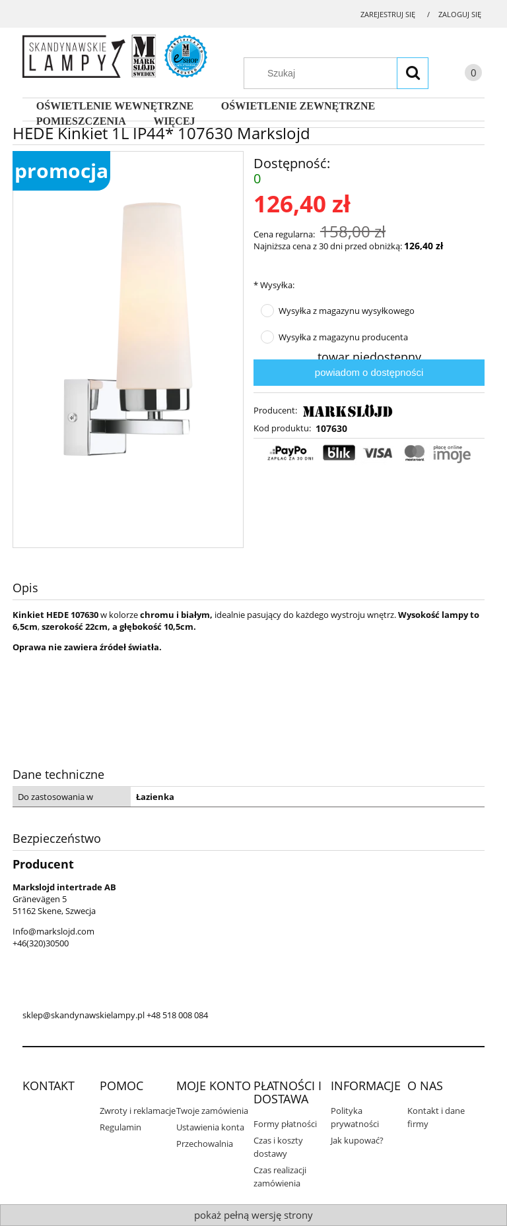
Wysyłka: (274, 285)
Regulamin (120, 1127)
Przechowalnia (204, 1143)
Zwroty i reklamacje (138, 1111)
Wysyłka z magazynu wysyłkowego (347, 311)
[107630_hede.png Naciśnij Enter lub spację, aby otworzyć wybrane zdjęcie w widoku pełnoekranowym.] (128, 328)
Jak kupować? (357, 1140)
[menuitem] (114, 106)
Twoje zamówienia (212, 1111)
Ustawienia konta (210, 1127)
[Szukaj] (412, 73)
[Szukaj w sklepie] (342, 73)
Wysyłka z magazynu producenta (343, 337)
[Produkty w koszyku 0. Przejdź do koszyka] (460, 74)
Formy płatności (285, 1124)
